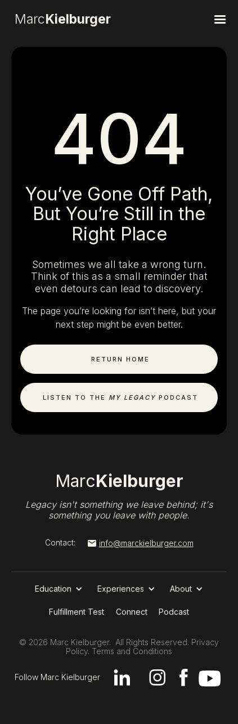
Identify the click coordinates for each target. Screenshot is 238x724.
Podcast (174, 611)
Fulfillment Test (76, 611)
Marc (119, 481)
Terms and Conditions (132, 651)
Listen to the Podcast (120, 397)
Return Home (120, 359)
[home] (86, 20)
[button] (196, 20)
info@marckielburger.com (146, 543)
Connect (131, 611)
